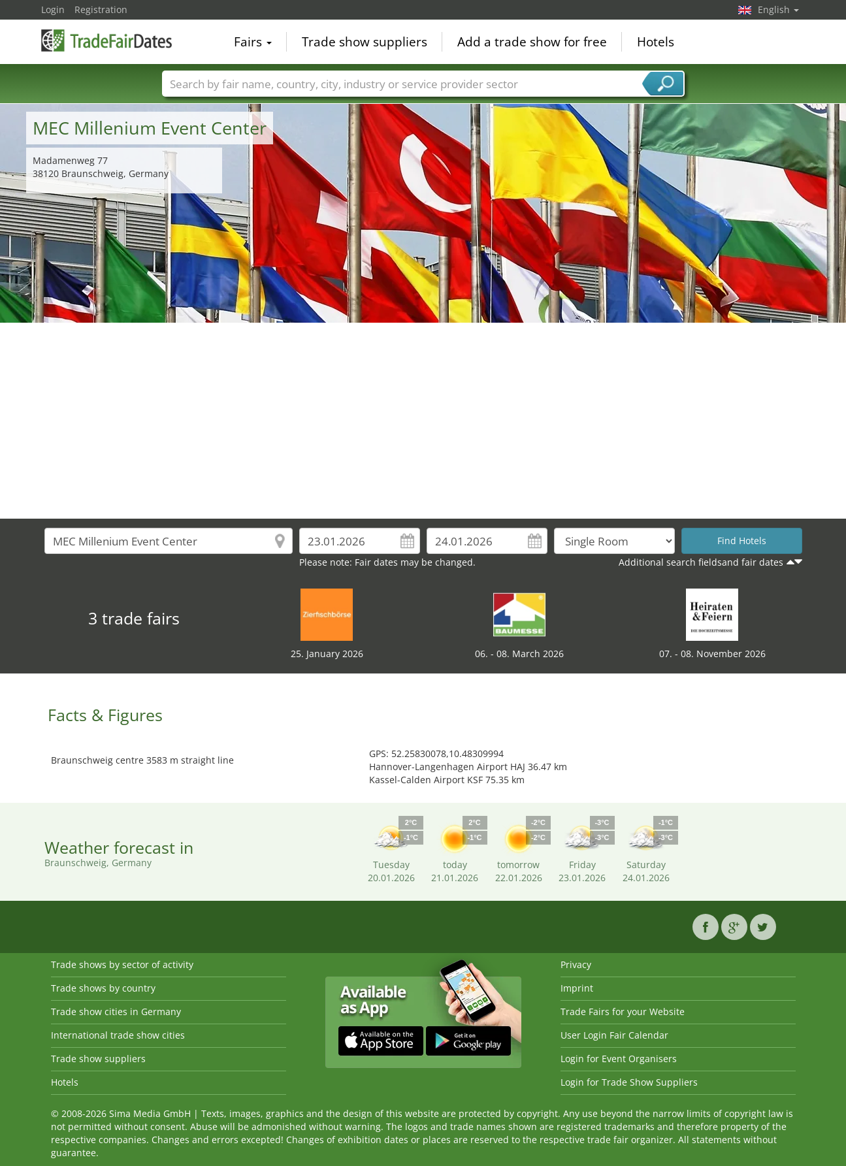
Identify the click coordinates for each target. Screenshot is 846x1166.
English (778, 9)
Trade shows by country (103, 988)
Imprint (577, 988)
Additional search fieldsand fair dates (701, 562)
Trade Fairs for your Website (623, 1011)
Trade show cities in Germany (116, 1011)
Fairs (253, 41)
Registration (100, 9)
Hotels (655, 41)
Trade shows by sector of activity (122, 964)
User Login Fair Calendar (614, 1035)
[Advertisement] (423, 420)
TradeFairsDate (106, 40)
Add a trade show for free (532, 41)
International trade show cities (118, 1035)
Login (53, 9)
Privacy (576, 964)
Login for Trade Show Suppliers (629, 1082)
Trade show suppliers (364, 41)
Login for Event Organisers (619, 1058)
